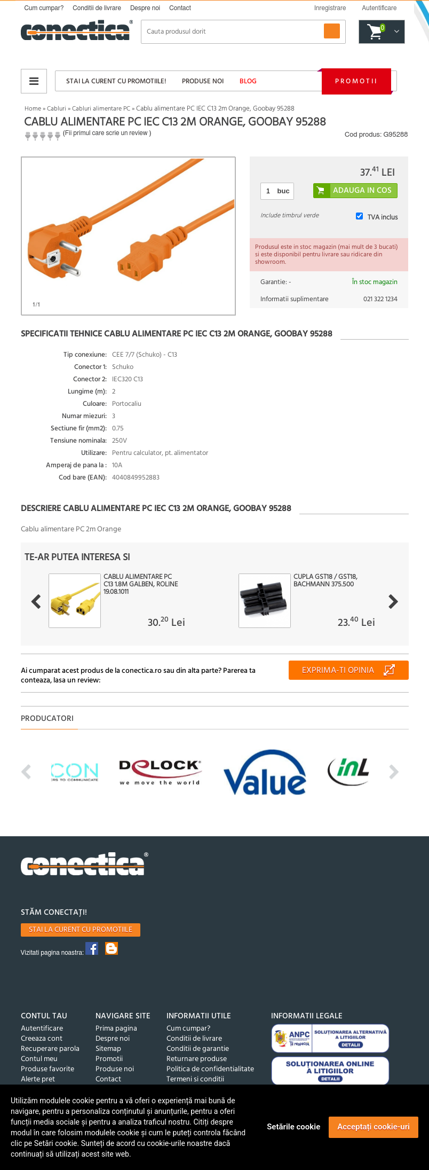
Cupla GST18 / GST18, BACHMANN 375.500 (325, 581)
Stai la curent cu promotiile (80, 930)
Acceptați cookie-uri (373, 1127)
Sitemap (108, 1049)
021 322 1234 (380, 299)
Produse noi (203, 81)
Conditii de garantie (197, 1049)
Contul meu (39, 1059)
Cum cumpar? (44, 8)
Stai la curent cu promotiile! (116, 81)
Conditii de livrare (97, 8)
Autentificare (42, 1029)
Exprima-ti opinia (338, 671)
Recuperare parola (50, 1049)
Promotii (356, 81)
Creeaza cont (41, 1039)
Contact (180, 8)
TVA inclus (383, 217)
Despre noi (145, 8)
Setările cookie (293, 1127)
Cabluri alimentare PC (101, 109)
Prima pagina (116, 1029)
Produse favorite (47, 1069)
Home (33, 109)
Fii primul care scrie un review (106, 133)
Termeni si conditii (195, 1079)
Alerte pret (38, 1079)
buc (283, 191)
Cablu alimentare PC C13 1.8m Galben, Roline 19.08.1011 (141, 585)
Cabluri (56, 109)
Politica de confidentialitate (210, 1069)
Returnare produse (196, 1059)
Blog (248, 81)
